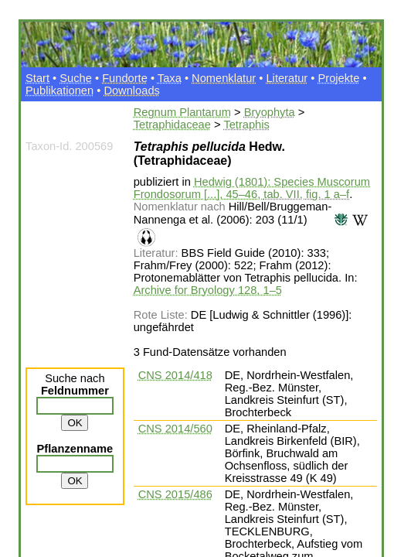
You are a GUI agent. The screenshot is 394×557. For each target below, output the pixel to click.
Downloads (132, 90)
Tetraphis (246, 124)
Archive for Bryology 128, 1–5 (208, 290)
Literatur (286, 78)
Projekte (339, 78)
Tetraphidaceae (172, 124)
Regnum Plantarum (182, 112)
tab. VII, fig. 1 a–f (306, 194)
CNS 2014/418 (175, 375)
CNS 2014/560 (175, 428)
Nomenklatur (224, 78)
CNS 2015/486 (175, 494)
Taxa (170, 78)
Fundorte (125, 78)
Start (37, 78)
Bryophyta (269, 112)
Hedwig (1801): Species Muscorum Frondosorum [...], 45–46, (252, 188)
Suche (75, 78)
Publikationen (59, 90)
